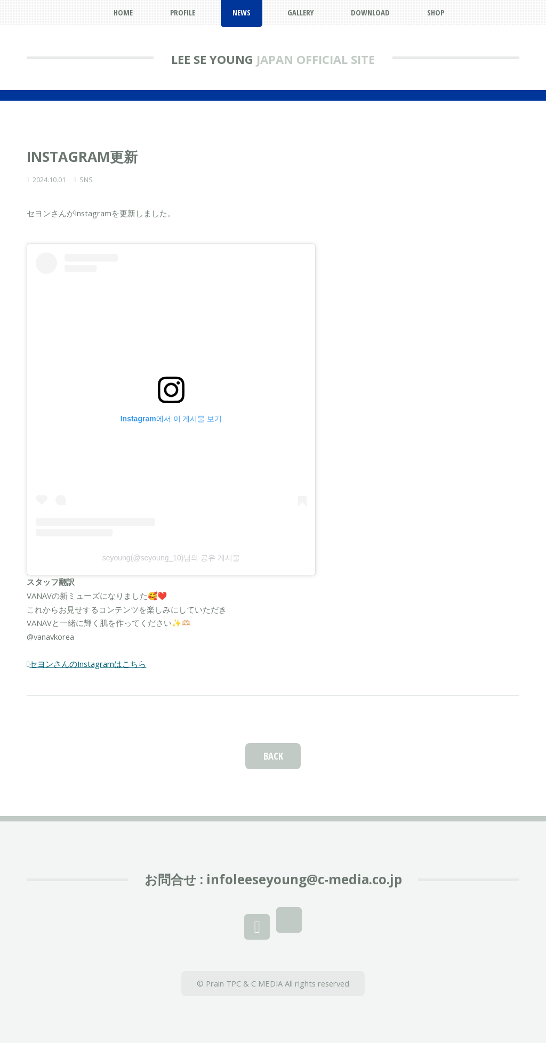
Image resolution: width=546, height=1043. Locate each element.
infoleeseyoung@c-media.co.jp (304, 879)
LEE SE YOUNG (212, 59)
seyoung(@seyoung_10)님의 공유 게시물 (171, 557)
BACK (273, 755)
